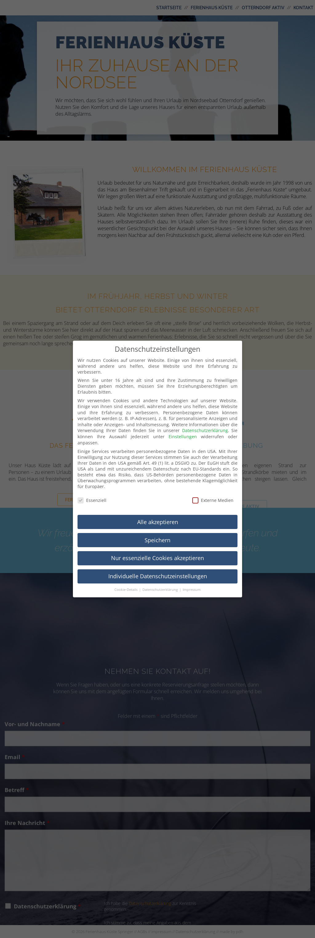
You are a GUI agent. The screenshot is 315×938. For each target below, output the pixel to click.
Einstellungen (183, 430)
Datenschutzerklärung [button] (160, 583)
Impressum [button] (192, 583)
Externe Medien (212, 494)
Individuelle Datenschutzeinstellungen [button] (157, 570)
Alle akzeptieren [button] (157, 515)
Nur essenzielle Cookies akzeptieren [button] (157, 551)
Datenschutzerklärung (205, 424)
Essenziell (92, 494)
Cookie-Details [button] (126, 583)
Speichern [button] (157, 533)
